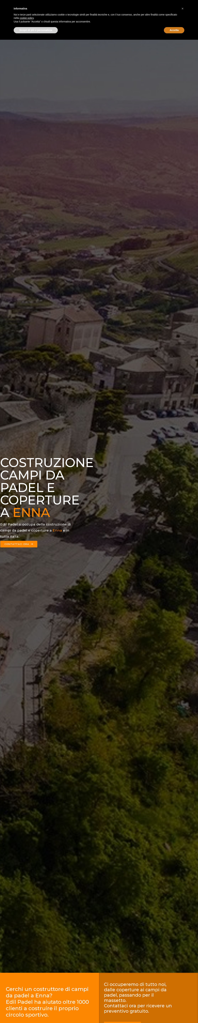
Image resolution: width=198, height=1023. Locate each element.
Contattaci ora (168, 4)
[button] (182, 992)
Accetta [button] (174, 1013)
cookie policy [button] (27, 1001)
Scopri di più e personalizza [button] (35, 1013)
